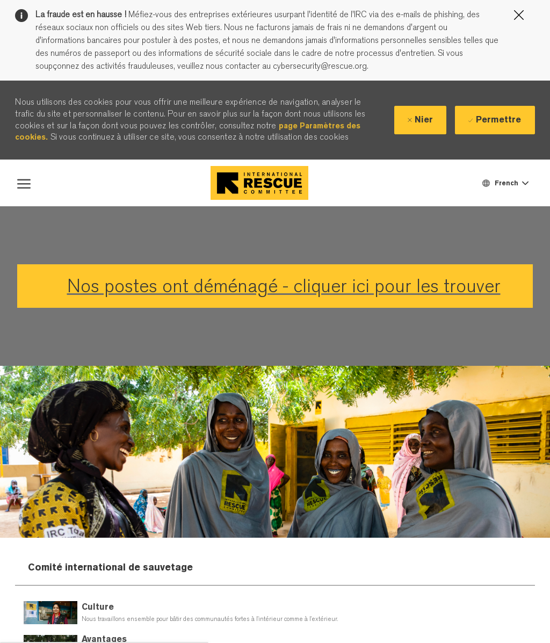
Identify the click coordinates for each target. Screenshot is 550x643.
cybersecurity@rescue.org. (319, 66)
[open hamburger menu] (24, 183)
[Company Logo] (259, 183)
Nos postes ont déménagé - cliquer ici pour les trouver (284, 286)
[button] (505, 183)
